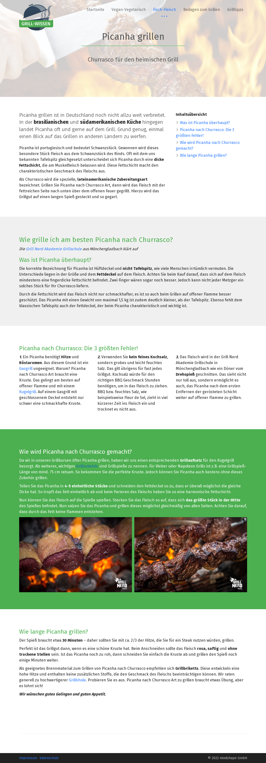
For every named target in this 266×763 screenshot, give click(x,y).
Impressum (28, 758)
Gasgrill (25, 368)
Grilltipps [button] (235, 9)
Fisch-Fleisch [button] (164, 9)
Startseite (95, 9)
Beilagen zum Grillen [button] (201, 9)
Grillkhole (77, 680)
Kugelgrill (27, 391)
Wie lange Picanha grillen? (203, 155)
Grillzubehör (87, 466)
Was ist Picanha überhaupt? (205, 122)
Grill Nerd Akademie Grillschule (54, 249)
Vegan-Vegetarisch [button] (129, 9)
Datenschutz (49, 758)
